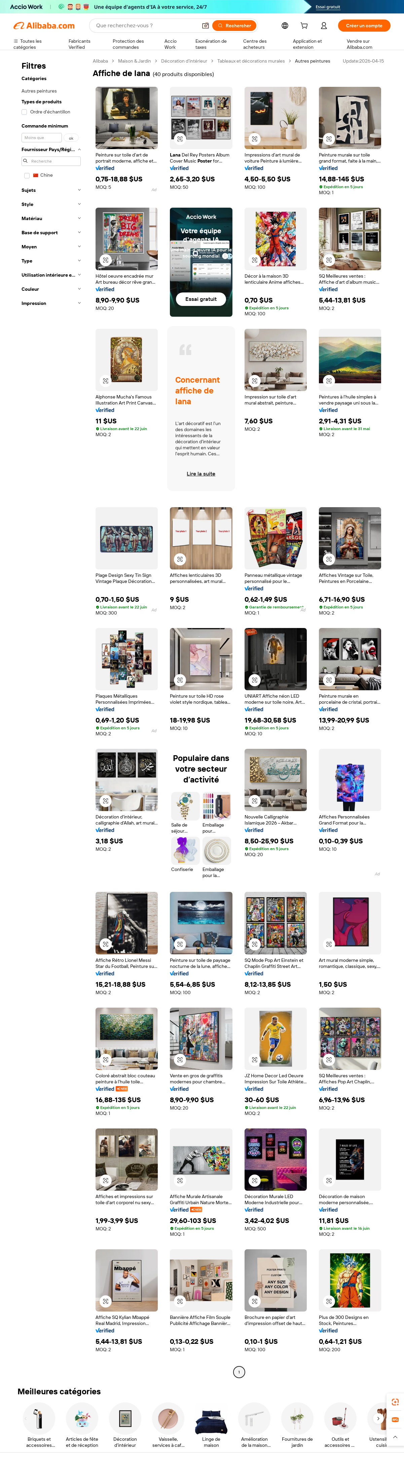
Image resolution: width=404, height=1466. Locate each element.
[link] (395, 1402)
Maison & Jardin (134, 61)
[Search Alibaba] (146, 25)
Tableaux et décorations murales (251, 61)
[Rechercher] (234, 25)
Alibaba (100, 61)
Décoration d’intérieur (184, 61)
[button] (205, 26)
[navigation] (51, 717)
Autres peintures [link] (312, 61)
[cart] (305, 26)
